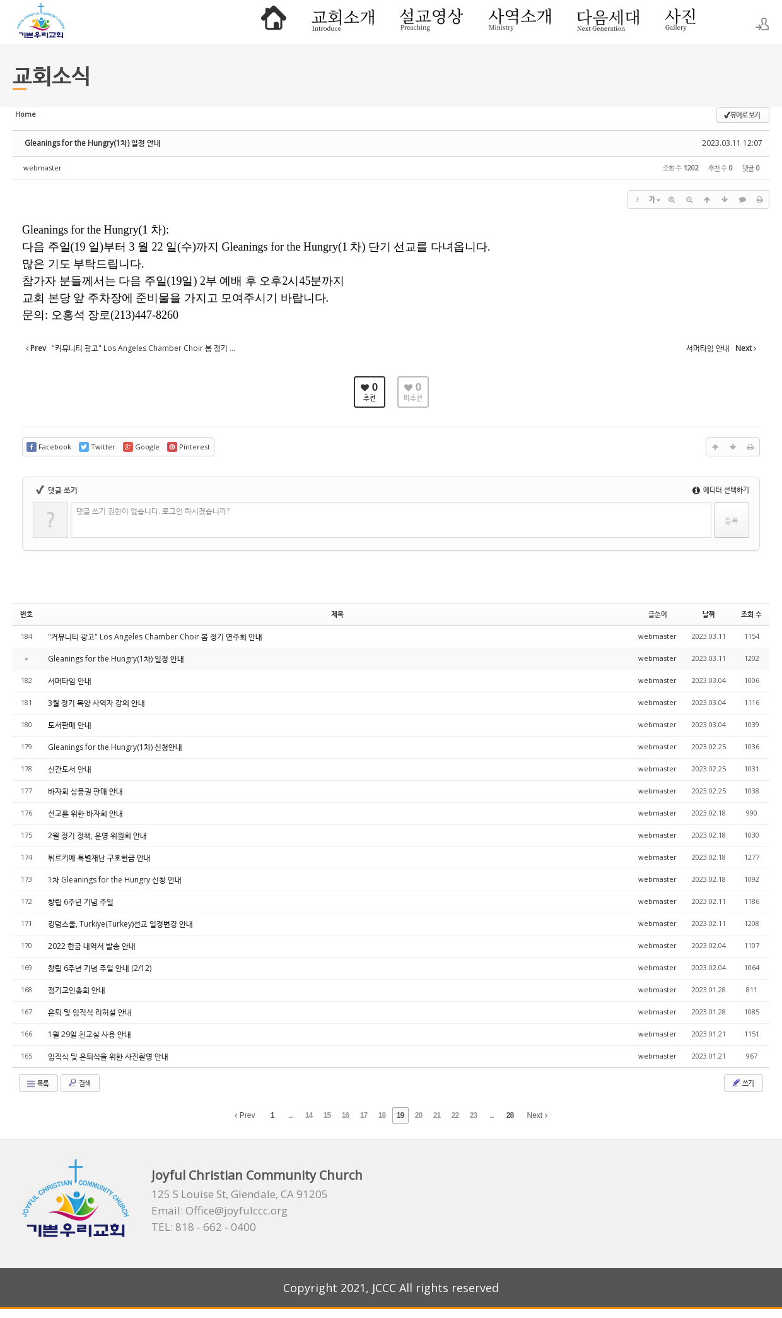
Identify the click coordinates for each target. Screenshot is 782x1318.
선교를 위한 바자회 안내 (85, 813)
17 (363, 1115)
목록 (37, 1083)
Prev (245, 1115)
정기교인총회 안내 (76, 990)
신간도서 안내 (69, 769)
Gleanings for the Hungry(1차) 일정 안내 (93, 143)
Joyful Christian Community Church (257, 1175)
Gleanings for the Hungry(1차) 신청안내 (115, 747)
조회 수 (751, 614)
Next (537, 1115)
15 (327, 1115)
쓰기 (742, 1083)
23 (473, 1115)
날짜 (709, 614)
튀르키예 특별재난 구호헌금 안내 (99, 857)
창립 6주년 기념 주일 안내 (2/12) (99, 968)
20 (418, 1115)
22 (455, 1115)
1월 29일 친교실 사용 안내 (89, 1034)
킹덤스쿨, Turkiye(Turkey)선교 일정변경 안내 (120, 923)
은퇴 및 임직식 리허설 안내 (90, 1012)
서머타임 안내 (69, 680)
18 (381, 1115)
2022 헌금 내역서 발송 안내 (92, 946)
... (290, 1115)
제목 (337, 614)
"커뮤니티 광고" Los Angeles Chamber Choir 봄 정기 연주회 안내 (155, 636)
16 (345, 1115)
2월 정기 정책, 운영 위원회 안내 (97, 835)
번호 (26, 614)
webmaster (42, 167)
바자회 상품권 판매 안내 (85, 791)
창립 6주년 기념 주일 (81, 901)
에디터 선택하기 (720, 489)
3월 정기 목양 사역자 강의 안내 (96, 703)
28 (509, 1115)
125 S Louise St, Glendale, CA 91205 (239, 1194)
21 (436, 1115)
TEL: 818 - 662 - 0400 (203, 1227)
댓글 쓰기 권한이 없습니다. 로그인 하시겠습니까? (153, 511)
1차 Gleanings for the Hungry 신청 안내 (115, 879)
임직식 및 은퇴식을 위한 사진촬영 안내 (108, 1056)
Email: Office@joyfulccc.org (219, 1210)
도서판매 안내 (69, 725)
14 (308, 1115)
